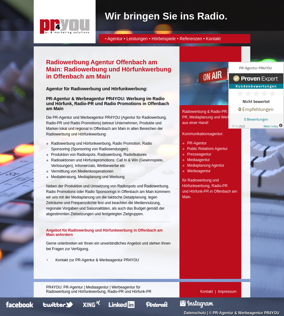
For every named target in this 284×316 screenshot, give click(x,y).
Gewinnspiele (151, 160)
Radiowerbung (154, 117)
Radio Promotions (122, 103)
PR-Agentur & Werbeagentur (238, 313)
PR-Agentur (62, 117)
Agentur (115, 38)
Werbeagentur (92, 117)
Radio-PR (84, 103)
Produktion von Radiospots (73, 154)
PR (184, 117)
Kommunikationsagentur (202, 134)
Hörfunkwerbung (195, 186)
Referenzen (190, 38)
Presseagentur (199, 154)
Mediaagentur (198, 160)
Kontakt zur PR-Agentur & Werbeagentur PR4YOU (97, 260)
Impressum (227, 291)
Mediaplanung (89, 177)
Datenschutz (195, 313)
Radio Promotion (126, 143)
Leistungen (137, 38)
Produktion (73, 186)
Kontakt (213, 38)
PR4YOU (53, 287)
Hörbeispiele (164, 38)
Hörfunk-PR (199, 191)
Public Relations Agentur (207, 149)
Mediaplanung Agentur (205, 165)
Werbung (117, 177)
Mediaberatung (63, 177)
